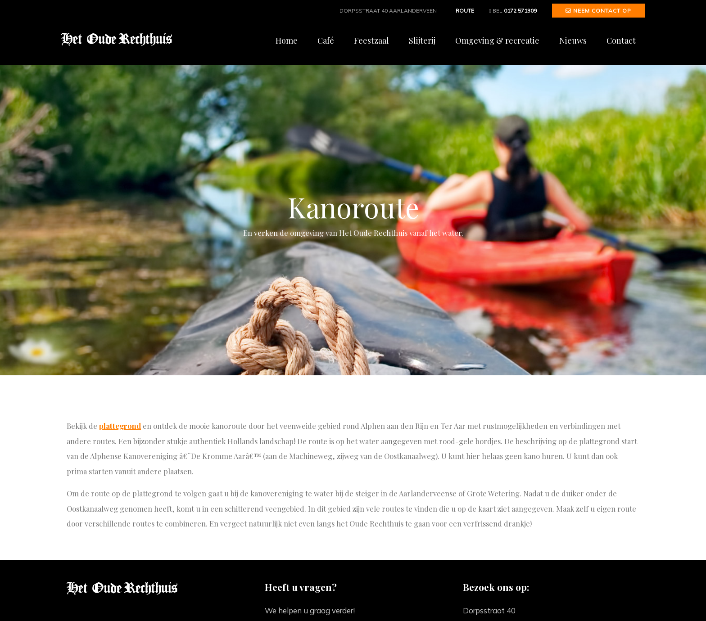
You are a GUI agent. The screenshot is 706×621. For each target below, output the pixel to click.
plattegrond (120, 426)
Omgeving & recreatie (497, 40)
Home (287, 40)
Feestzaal (371, 40)
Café (325, 40)
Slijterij (422, 40)
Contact (621, 40)
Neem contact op (598, 10)
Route (463, 10)
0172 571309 (520, 10)
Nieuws (573, 40)
